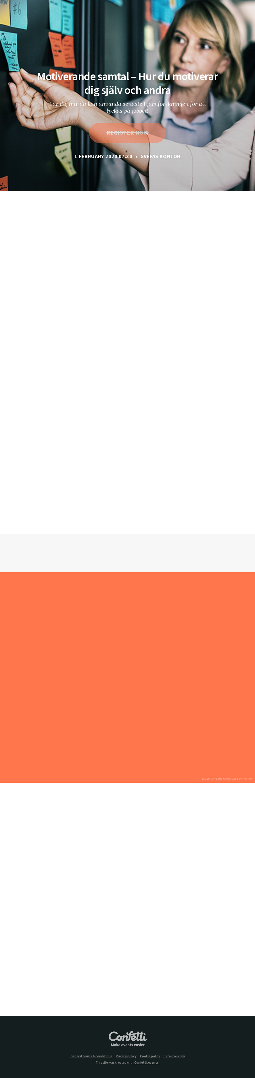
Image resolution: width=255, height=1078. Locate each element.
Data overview (174, 1056)
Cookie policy (150, 1056)
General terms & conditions (91, 1056)
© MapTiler (208, 779)
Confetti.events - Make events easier (128, 1039)
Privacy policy (126, 1056)
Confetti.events (146, 1062)
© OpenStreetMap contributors (233, 779)
